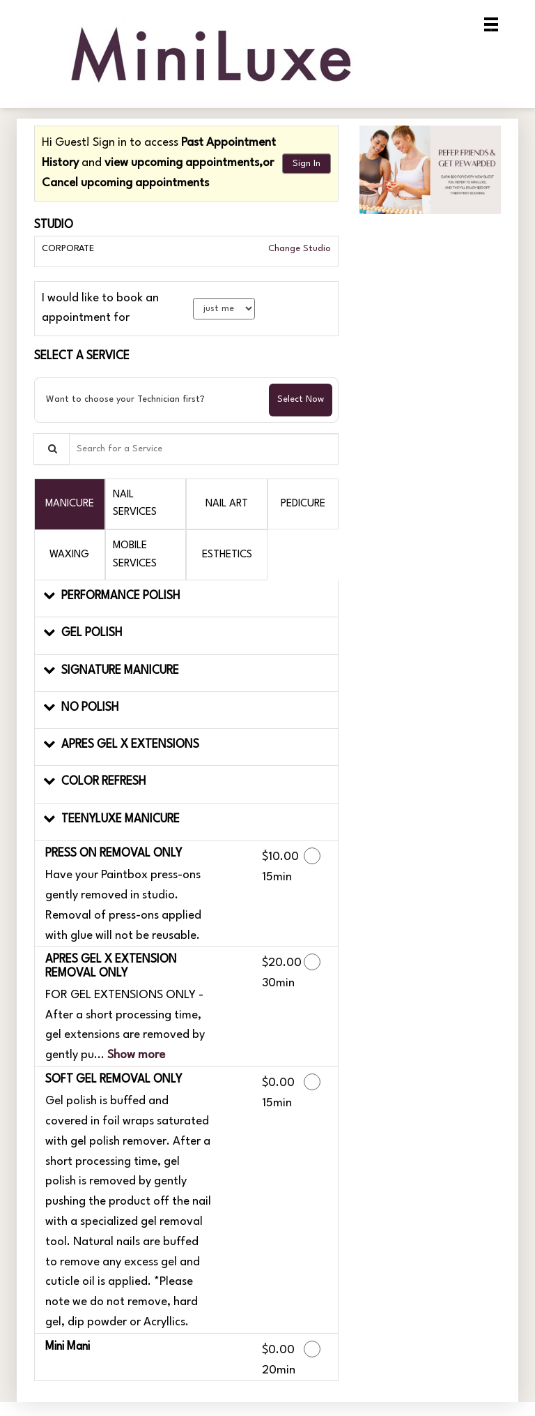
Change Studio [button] (298, 248)
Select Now (300, 399)
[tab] (69, 504)
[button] (186, 598)
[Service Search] (51, 449)
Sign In (306, 163)
